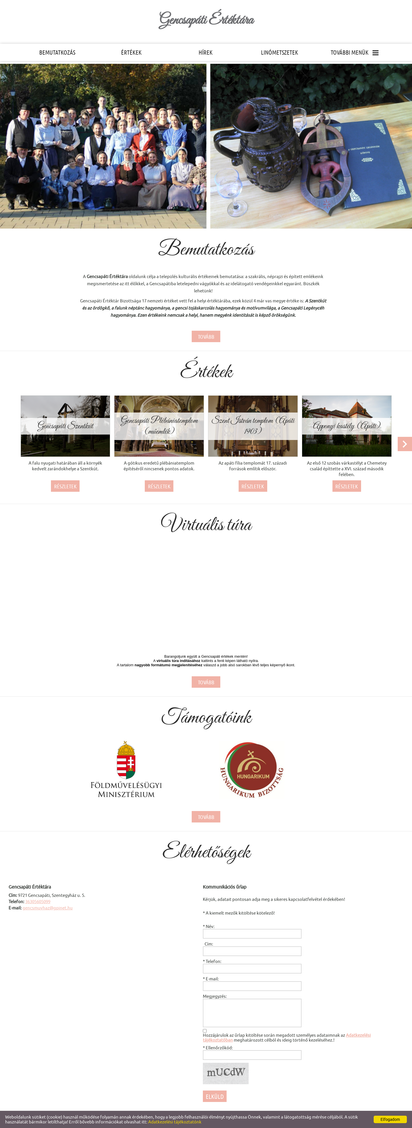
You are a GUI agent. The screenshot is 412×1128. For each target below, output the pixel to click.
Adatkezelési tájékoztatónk (174, 1121)
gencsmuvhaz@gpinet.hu (48, 907)
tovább (206, 337)
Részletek (65, 486)
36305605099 (37, 901)
